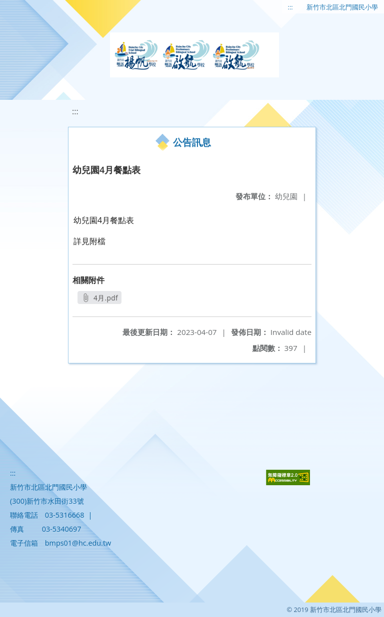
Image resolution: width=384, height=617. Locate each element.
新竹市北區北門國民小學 (342, 6)
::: (290, 6)
